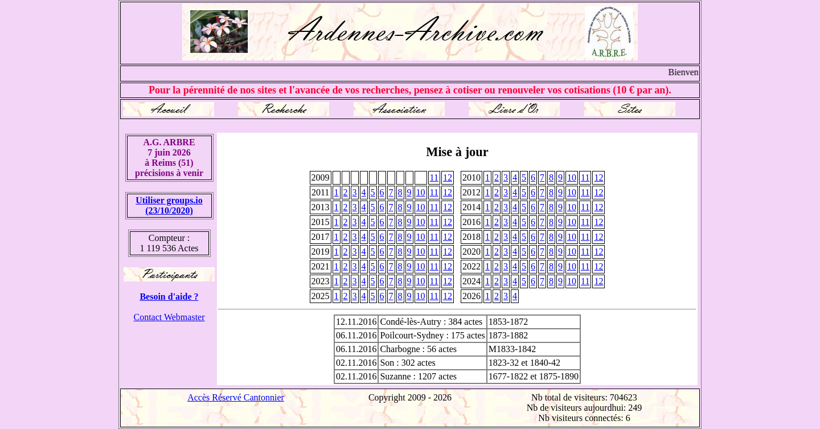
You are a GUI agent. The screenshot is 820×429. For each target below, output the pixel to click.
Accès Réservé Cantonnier (235, 397)
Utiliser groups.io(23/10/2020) (169, 205)
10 (571, 177)
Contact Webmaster (168, 317)
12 (447, 177)
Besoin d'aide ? (169, 296)
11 (434, 177)
